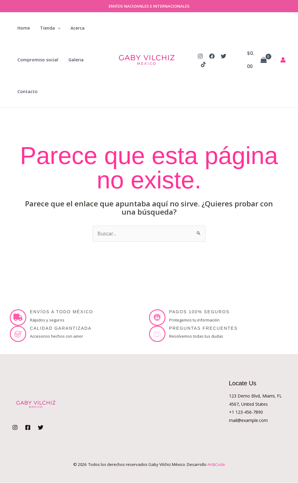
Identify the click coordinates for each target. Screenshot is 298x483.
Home (22, 28)
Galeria (73, 60)
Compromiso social (36, 60)
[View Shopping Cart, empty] (257, 60)
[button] (55, 28)
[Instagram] (200, 56)
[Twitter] (223, 56)
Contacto (26, 91)
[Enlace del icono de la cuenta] (283, 60)
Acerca (74, 28)
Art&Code (216, 464)
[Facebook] (212, 56)
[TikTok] (203, 64)
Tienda (48, 28)
